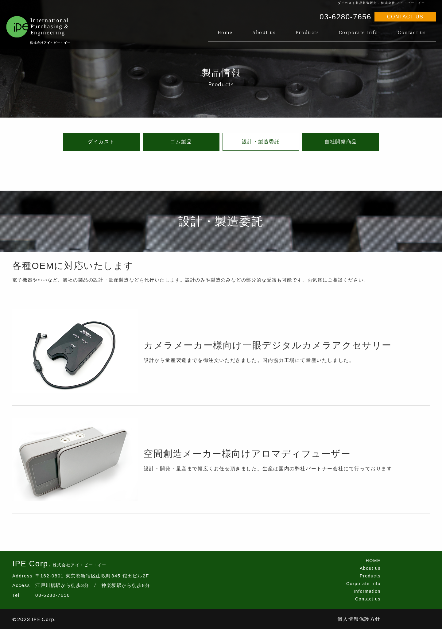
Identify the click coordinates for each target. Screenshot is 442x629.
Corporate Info (358, 32)
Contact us (412, 32)
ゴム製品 (181, 141)
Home (225, 32)
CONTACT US (405, 16)
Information (367, 591)
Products (307, 32)
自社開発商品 (340, 141)
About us (264, 32)
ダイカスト (101, 141)
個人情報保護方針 (359, 619)
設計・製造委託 (261, 141)
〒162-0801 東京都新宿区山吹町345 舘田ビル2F (92, 575)
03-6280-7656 (345, 17)
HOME (373, 560)
